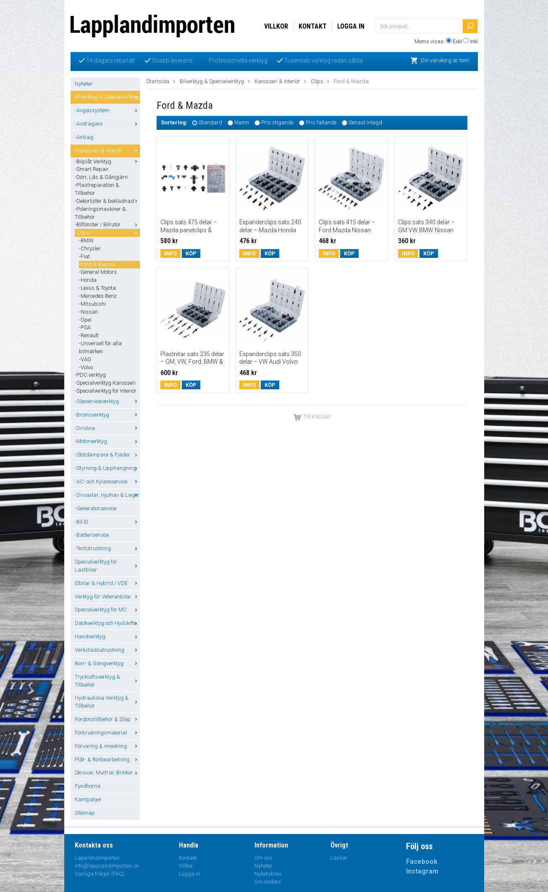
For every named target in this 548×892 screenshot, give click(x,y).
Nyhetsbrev (267, 874)
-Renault (89, 335)
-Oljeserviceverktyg (107, 401)
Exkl (457, 41)
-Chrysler (90, 248)
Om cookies (267, 882)
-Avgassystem (107, 110)
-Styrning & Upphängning (107, 468)
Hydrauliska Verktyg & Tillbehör (107, 702)
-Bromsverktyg (107, 415)
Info (170, 253)
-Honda (88, 280)
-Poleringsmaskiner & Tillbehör (100, 213)
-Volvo (86, 367)
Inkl (474, 41)
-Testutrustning (107, 548)
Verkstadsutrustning (107, 650)
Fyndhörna (87, 786)
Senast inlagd (365, 123)
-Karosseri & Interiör (107, 150)
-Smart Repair (92, 169)
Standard (210, 123)
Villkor (276, 26)
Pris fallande (321, 123)
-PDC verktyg (90, 375)
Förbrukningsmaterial (107, 732)
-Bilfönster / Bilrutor (107, 224)
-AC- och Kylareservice (107, 481)
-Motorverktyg (107, 441)
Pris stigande (277, 123)
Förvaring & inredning (107, 746)
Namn (241, 123)
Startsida (157, 81)
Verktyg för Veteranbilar (107, 596)
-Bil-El (107, 522)
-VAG (85, 359)
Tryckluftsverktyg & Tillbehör (107, 681)
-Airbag (84, 137)
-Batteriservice (92, 535)
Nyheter (84, 84)
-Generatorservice (95, 508)
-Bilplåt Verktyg (107, 161)
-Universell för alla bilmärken (100, 347)
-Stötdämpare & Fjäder (107, 454)
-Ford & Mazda (97, 264)
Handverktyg (107, 636)
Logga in (350, 26)
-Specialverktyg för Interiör (105, 391)
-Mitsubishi (92, 304)
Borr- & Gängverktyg (107, 663)
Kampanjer (88, 799)
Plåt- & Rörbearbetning (107, 759)
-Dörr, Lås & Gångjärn (101, 177)
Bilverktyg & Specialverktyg (107, 97)
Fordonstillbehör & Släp (107, 719)
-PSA (85, 327)
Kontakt (313, 26)
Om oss (263, 858)
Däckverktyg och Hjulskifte (107, 623)
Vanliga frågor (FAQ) (99, 874)
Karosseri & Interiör (277, 81)
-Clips (107, 232)
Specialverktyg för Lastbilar (107, 566)
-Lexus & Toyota (97, 288)
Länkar (339, 858)
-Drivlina (107, 428)
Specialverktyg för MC (107, 609)
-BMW (86, 240)
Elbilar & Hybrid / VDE (107, 583)
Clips (317, 81)
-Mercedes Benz (98, 296)
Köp (191, 253)
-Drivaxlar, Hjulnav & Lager (107, 495)
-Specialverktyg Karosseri (105, 383)
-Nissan (88, 312)
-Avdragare (107, 124)
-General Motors (98, 272)
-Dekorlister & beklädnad (107, 201)
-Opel (85, 320)
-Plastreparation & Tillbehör (97, 189)
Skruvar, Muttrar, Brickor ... (107, 772)
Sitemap (85, 813)
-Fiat (84, 256)
